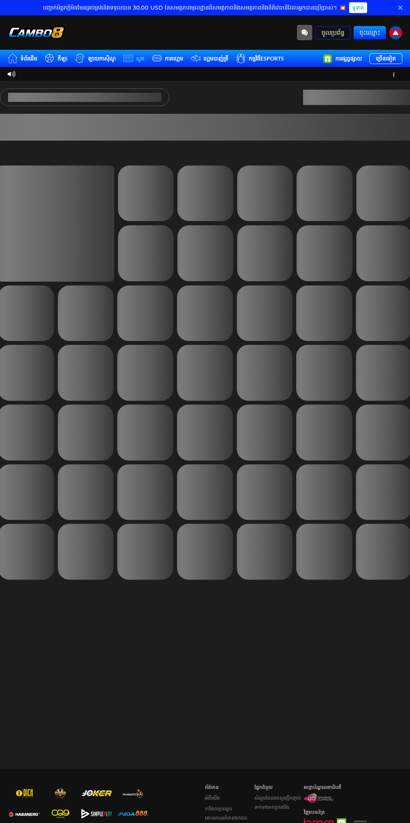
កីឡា (56, 58)
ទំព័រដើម (22, 58)
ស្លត (133, 58)
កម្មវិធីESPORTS (260, 58)
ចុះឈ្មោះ (369, 32)
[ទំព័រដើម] (36, 32)
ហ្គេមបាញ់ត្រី (209, 58)
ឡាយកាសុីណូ (95, 58)
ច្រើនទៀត (386, 58)
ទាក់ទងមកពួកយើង (271, 796)
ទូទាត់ (358, 7)
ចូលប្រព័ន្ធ (332, 32)
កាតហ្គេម (167, 58)
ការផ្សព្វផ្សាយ (342, 58)
